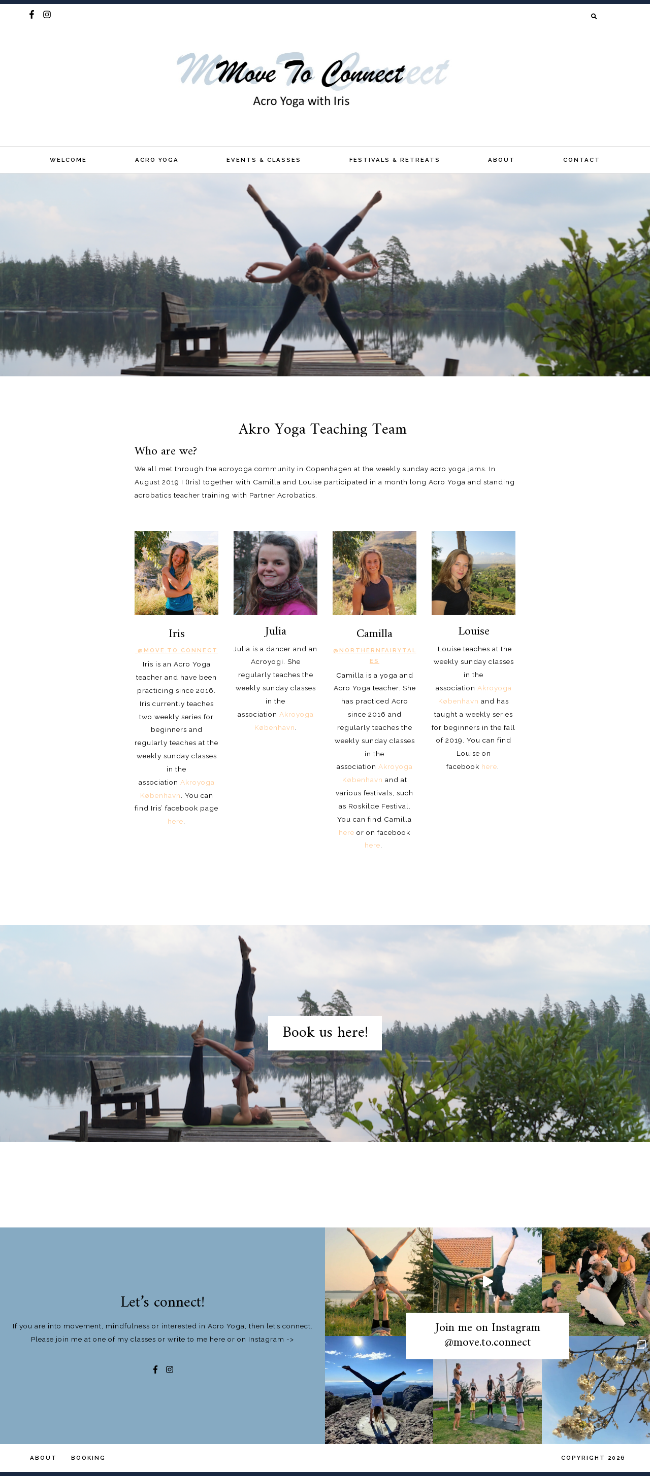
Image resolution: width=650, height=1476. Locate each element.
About (501, 159)
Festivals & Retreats (394, 159)
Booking (88, 1457)
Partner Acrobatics (282, 495)
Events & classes (263, 159)
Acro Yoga (157, 159)
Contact (581, 159)
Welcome (68, 159)
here (346, 832)
